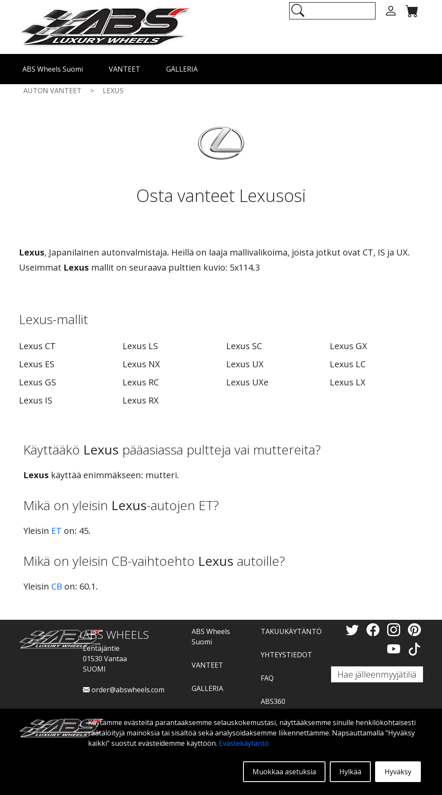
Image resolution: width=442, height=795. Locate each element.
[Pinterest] (414, 629)
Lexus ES (36, 364)
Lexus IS (35, 400)
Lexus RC (141, 382)
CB (56, 586)
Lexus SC (244, 346)
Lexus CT (37, 346)
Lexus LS (140, 346)
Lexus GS (37, 382)
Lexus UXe (247, 382)
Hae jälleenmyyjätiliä (377, 674)
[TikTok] (414, 649)
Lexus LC (348, 364)
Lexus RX (141, 400)
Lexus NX (141, 364)
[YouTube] (395, 649)
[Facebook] (374, 629)
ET (56, 530)
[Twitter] (354, 629)
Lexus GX (348, 346)
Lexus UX (245, 364)
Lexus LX (348, 382)
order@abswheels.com (123, 689)
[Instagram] (395, 629)
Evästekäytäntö (244, 743)
